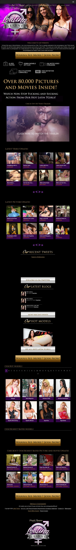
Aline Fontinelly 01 (61, 484)
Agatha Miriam (30, 420)
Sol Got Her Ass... (28, 182)
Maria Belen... (10, 182)
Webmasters (68, 508)
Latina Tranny (16, 508)
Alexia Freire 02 (27, 484)
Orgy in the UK (44, 218)
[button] (38, 123)
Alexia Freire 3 (44, 484)
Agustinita (63, 420)
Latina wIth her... (44, 165)
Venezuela (10, 484)
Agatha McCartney (13, 420)
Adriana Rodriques (63, 398)
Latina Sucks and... (61, 165)
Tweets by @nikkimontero (38, 257)
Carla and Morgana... (45, 236)
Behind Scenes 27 (12, 467)
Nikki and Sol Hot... (61, 182)
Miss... (58, 236)
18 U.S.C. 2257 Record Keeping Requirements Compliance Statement (39, 508)
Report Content (44, 511)
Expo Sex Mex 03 (44, 467)
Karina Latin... (27, 165)
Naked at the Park (12, 218)
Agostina (46, 420)
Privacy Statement (38, 504)
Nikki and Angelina (28, 236)
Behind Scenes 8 (28, 467)
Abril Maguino (30, 398)
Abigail (13, 398)
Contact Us (61, 508)
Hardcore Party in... (61, 218)
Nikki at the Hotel (44, 182)
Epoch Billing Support (33, 511)
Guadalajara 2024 (12, 236)
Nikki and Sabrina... (61, 467)
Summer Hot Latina (28, 218)
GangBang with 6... (12, 165)
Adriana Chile (46, 398)
